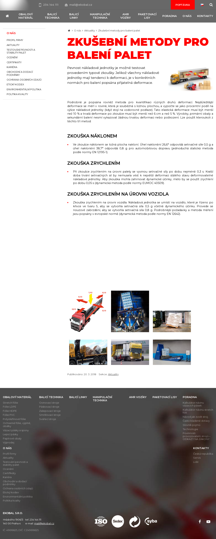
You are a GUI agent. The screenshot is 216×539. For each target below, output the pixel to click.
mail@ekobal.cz (78, 4)
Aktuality (89, 30)
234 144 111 (49, 4)
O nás (77, 30)
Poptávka (183, 4)
